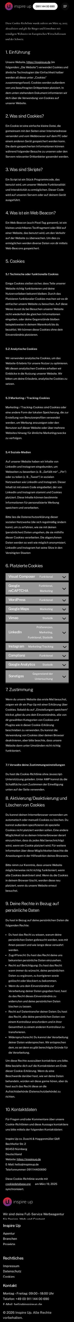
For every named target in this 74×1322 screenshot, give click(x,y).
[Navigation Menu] (65, 6)
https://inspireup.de (38, 62)
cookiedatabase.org (18, 1184)
